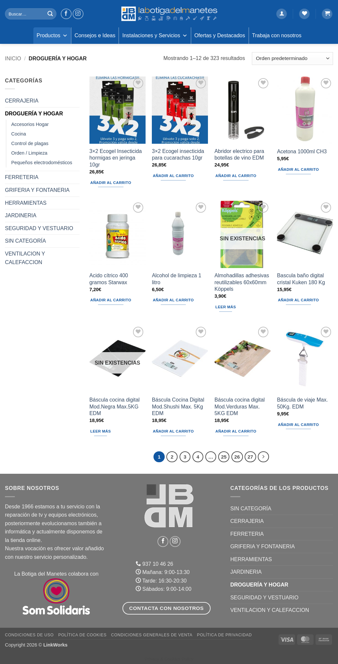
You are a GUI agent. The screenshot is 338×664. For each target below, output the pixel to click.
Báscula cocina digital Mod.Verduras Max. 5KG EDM (240, 406)
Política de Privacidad (224, 635)
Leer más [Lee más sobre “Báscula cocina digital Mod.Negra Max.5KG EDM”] (100, 431)
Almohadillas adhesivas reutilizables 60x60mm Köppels (242, 282)
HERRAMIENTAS (26, 203)
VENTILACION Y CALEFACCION (25, 258)
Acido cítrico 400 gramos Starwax (108, 279)
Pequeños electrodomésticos (41, 162)
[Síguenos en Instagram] (78, 14)
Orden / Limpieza (29, 153)
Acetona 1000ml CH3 (301, 151)
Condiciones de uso (29, 635)
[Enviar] (50, 13)
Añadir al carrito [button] (110, 183)
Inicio (13, 58)
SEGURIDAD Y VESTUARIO (39, 228)
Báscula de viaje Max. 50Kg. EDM (302, 403)
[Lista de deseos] (304, 14)
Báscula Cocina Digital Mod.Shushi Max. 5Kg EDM (178, 406)
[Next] (263, 457)
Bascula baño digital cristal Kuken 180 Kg (301, 279)
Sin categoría (25, 241)
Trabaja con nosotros (277, 35)
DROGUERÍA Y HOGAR (34, 113)
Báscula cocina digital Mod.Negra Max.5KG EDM (114, 406)
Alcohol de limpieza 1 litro (176, 279)
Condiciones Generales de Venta (152, 635)
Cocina (18, 133)
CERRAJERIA (21, 101)
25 (224, 457)
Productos (52, 35)
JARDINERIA (20, 215)
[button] (281, 14)
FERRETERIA (21, 177)
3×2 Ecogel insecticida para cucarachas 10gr (178, 154)
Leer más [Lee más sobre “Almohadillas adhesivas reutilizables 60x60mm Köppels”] (226, 307)
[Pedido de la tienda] (292, 58)
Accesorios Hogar (30, 124)
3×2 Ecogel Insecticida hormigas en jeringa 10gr (115, 157)
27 (250, 457)
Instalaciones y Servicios (154, 35)
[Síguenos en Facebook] (66, 14)
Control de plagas (30, 143)
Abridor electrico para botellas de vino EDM (239, 154)
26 (237, 457)
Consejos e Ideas (95, 35)
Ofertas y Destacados (219, 35)
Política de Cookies (82, 635)
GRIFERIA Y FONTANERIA (37, 190)
